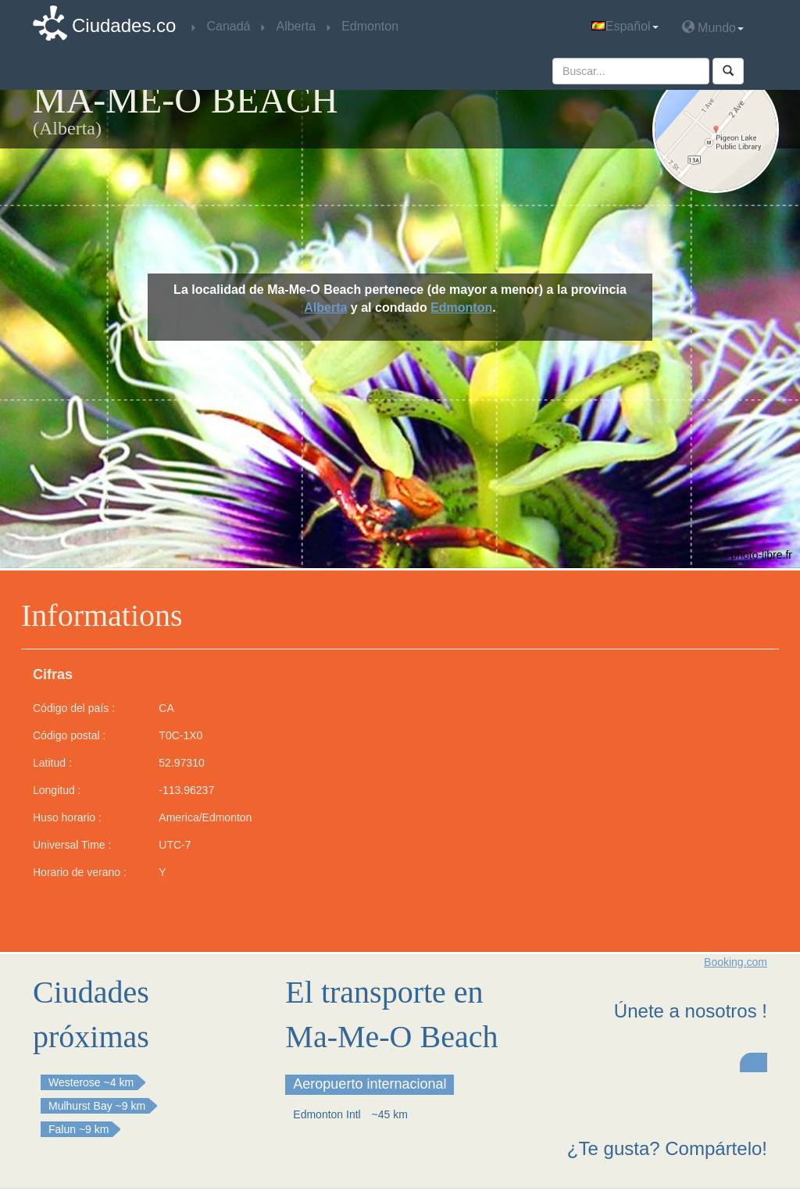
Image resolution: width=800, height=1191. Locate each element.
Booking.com (735, 962)
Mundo (713, 27)
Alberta (325, 307)
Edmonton (461, 307)
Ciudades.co (124, 25)
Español (625, 26)
